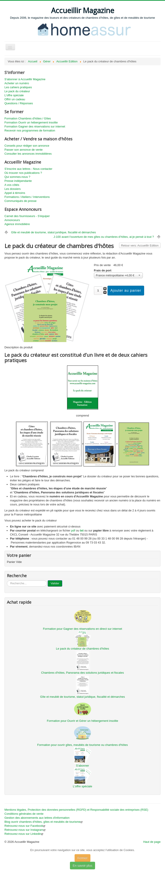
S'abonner (82, 765)
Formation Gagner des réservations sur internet (34, 126)
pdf (73, 530)
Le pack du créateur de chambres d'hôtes (82, 648)
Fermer (82, 858)
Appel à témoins (14, 193)
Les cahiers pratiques (18, 87)
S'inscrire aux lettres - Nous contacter (28, 168)
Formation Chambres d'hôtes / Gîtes (27, 118)
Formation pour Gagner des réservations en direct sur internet (82, 628)
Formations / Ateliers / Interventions (27, 197)
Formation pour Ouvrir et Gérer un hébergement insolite (82, 720)
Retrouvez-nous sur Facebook (24, 825)
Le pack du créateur (17, 91)
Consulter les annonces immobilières (28, 153)
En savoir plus (82, 865)
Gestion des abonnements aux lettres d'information (37, 817)
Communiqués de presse (20, 201)
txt (81, 530)
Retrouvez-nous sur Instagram (25, 829)
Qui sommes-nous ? (17, 176)
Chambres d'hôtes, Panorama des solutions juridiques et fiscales (82, 672)
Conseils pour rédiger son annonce (26, 145)
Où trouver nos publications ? (23, 172)
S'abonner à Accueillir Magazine (25, 79)
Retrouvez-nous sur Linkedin (23, 833)
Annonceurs (12, 220)
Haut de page (152, 841)
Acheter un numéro (16, 83)
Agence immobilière (17, 224)
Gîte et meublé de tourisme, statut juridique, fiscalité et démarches (53, 232)
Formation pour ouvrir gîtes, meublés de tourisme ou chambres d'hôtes (82, 745)
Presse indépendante (18, 181)
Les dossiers (12, 189)
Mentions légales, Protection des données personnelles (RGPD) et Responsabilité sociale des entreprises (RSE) (76, 809)
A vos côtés (11, 185)
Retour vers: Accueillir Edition (140, 245)
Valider (55, 583)
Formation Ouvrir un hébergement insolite (31, 122)
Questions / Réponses (18, 103)
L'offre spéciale (14, 95)
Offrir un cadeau (14, 99)
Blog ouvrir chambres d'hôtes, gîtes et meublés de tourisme (43, 821)
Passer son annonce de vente (23, 149)
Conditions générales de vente (24, 813)
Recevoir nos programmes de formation (29, 130)
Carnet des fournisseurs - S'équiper (27, 216)
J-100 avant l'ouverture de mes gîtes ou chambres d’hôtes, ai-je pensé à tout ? (104, 236)
